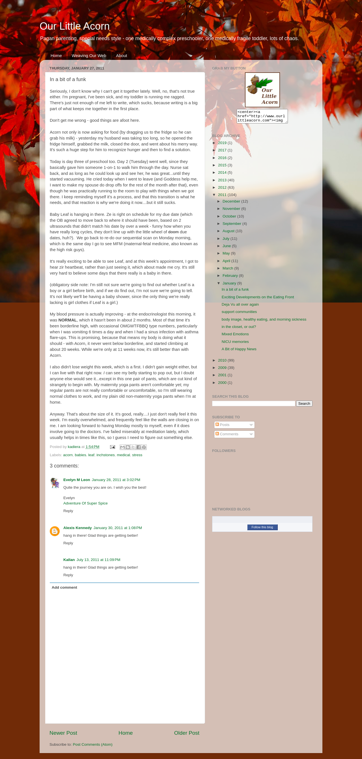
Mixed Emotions (235, 336)
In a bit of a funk (235, 292)
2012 (223, 190)
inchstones (105, 455)
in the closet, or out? (239, 329)
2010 (223, 363)
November (232, 211)
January (230, 286)
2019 (223, 145)
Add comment (64, 587)
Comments (227, 436)
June (227, 248)
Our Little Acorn (75, 26)
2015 (223, 168)
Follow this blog (262, 529)
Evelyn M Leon (76, 480)
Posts (223, 427)
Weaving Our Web (89, 55)
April (227, 263)
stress (137, 455)
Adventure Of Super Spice (85, 503)
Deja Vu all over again (240, 307)
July (226, 241)
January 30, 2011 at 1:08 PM (118, 528)
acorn (68, 455)
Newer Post (63, 733)
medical (123, 455)
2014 (223, 175)
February (231, 278)
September (232, 226)
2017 (223, 153)
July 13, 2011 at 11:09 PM (98, 560)
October (230, 219)
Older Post (186, 733)
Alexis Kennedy (77, 528)
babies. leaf (84, 455)
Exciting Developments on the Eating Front (258, 299)
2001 (223, 377)
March (228, 271)
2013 (223, 182)
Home (56, 55)
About (121, 55)
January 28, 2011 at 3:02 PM (116, 480)
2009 (223, 370)
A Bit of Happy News (239, 351)
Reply (68, 511)
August (229, 233)
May (227, 256)
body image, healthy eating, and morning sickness (264, 322)
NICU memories (235, 344)
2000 (223, 385)
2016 (223, 160)
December (232, 204)
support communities (239, 314)
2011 (223, 197)
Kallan (69, 560)
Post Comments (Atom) (93, 744)
